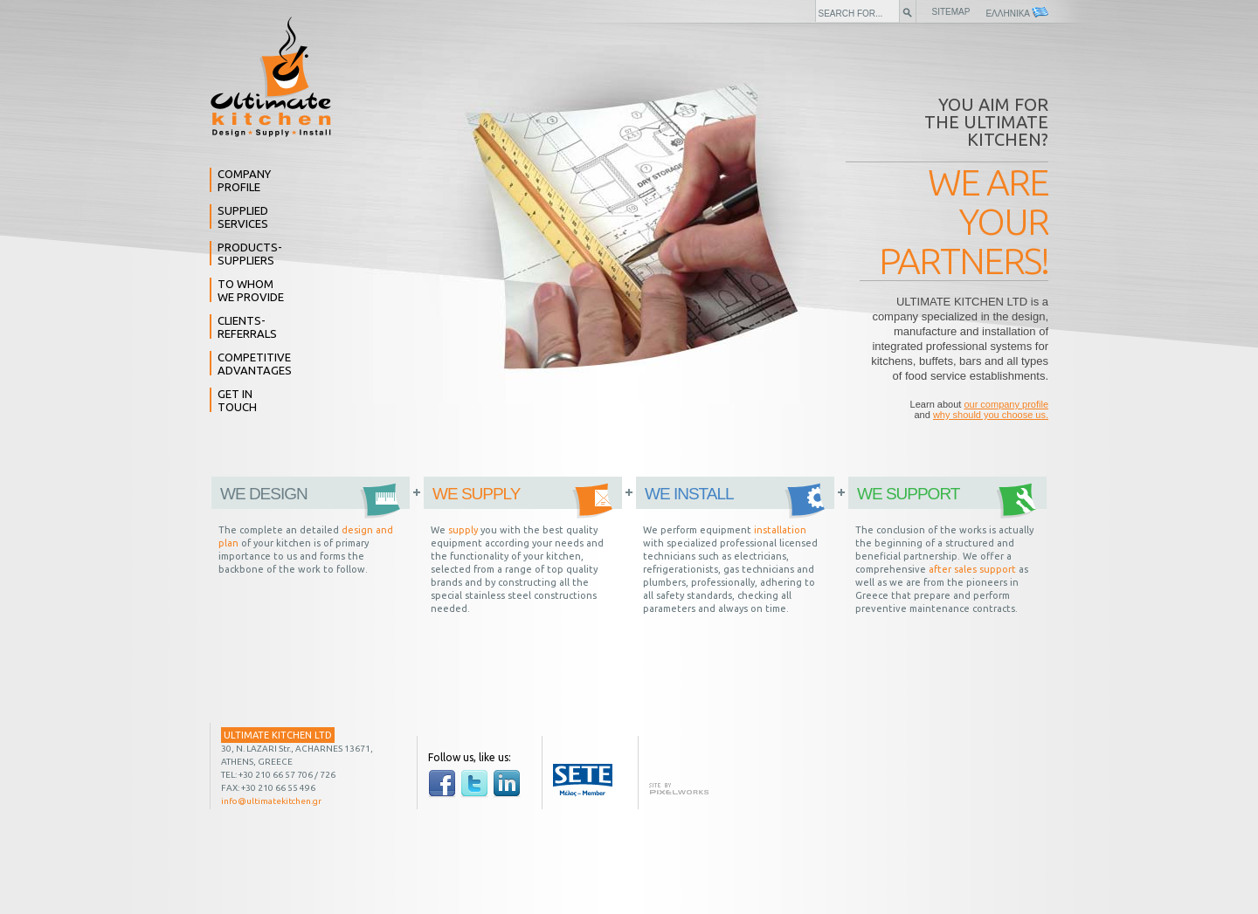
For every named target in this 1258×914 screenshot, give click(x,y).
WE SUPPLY (476, 493)
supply (463, 530)
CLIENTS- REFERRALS (247, 327)
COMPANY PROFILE (244, 180)
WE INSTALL (689, 493)
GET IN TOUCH (237, 400)
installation (780, 530)
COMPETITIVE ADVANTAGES (255, 363)
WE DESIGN (264, 493)
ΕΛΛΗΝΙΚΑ (1016, 12)
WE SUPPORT (908, 493)
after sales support (972, 569)
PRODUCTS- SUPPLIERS (250, 253)
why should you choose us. (990, 414)
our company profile (1006, 404)
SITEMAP (951, 12)
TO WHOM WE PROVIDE (251, 290)
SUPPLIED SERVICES (243, 217)
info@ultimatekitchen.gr (271, 801)
